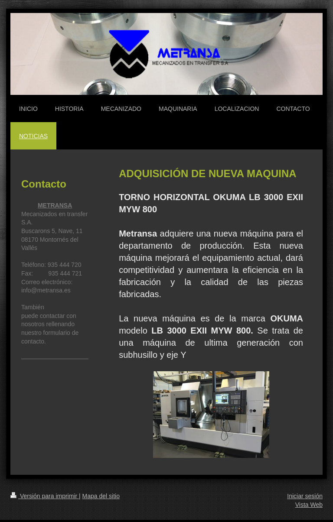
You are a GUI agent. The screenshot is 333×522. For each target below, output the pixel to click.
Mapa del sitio (101, 496)
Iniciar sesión (305, 496)
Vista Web (309, 504)
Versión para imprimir (44, 496)
